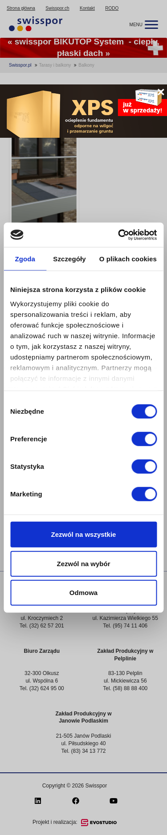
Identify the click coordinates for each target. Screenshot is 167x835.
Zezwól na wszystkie (83, 534)
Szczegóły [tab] (69, 259)
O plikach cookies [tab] (128, 259)
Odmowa (83, 592)
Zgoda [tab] (25, 259)
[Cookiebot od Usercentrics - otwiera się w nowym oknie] (119, 234)
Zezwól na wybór (83, 563)
